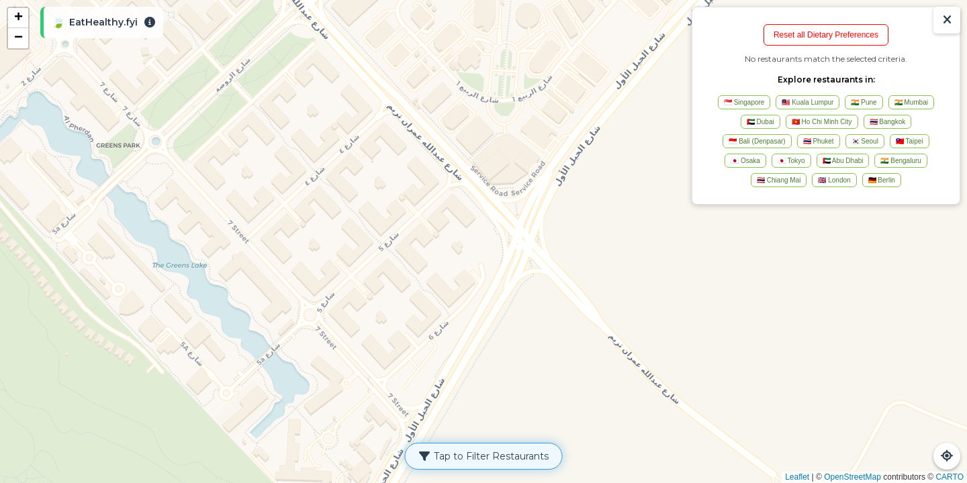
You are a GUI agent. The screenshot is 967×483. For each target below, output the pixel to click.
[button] (18, 18)
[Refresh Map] (946, 456)
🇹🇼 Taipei (909, 141)
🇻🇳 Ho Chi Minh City (822, 121)
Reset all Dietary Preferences (826, 35)
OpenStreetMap (852, 477)
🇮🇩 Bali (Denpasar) (757, 141)
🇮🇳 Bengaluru (900, 160)
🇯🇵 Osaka (745, 160)
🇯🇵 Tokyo (791, 160)
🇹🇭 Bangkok (888, 121)
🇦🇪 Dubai (760, 121)
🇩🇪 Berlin (881, 180)
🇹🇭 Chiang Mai (778, 180)
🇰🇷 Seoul (864, 141)
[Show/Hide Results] (946, 20)
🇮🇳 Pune (863, 102)
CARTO (949, 477)
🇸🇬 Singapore (744, 102)
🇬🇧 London (834, 180)
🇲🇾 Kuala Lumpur (807, 102)
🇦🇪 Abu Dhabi (843, 160)
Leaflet (797, 477)
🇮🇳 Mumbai (911, 102)
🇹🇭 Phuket (818, 141)
